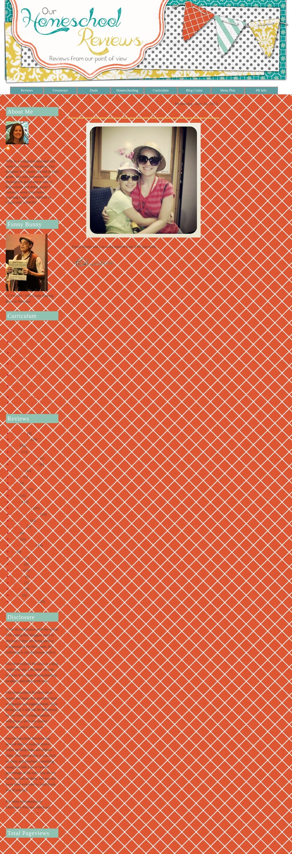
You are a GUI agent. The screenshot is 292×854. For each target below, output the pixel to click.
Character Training (25, 464)
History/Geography (25, 514)
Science (17, 570)
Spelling (17, 583)
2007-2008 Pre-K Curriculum (33, 403)
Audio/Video (20, 439)
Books (16, 452)
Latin (15, 533)
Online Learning (23, 545)
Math (15, 539)
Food (15, 496)
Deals (94, 90)
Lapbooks (18, 527)
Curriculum (161, 90)
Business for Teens (25, 458)
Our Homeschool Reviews (27, 151)
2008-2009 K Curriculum (30, 397)
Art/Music (18, 433)
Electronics (19, 489)
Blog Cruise (194, 90)
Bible (15, 446)
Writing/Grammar (24, 602)
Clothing (17, 471)
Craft (15, 483)
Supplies (17, 589)
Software (17, 577)
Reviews (27, 90)
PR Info (261, 90)
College (17, 477)
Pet (13, 552)
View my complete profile (23, 210)
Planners (17, 558)
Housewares (20, 521)
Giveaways (60, 90)
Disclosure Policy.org (21, 813)
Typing (16, 595)
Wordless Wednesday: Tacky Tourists (111, 113)
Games (16, 502)
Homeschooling (127, 90)
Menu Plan (227, 90)
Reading (17, 564)
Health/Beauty (21, 508)
